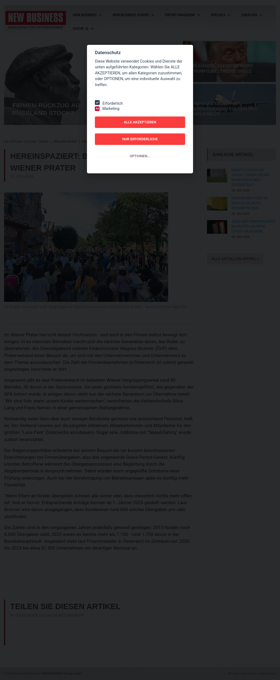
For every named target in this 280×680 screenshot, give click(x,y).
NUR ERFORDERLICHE (140, 139)
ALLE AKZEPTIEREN (140, 122)
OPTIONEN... (140, 156)
